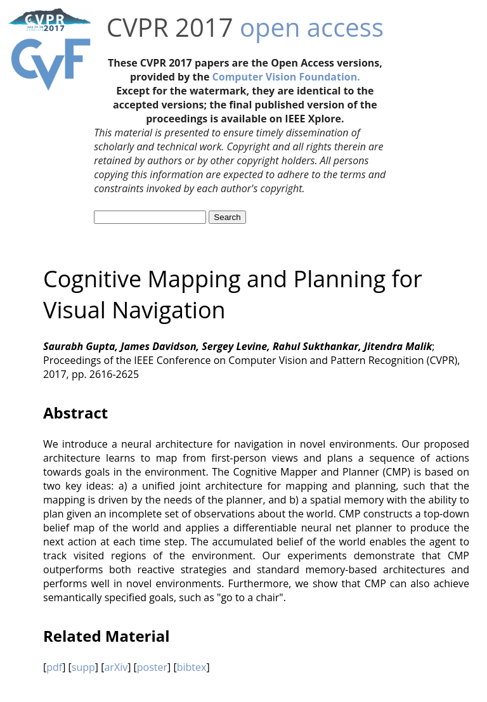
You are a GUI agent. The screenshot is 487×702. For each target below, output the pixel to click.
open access (312, 27)
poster (152, 667)
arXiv (115, 667)
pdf (54, 667)
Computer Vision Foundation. (286, 77)
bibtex (192, 667)
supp (83, 667)
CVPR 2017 (170, 27)
